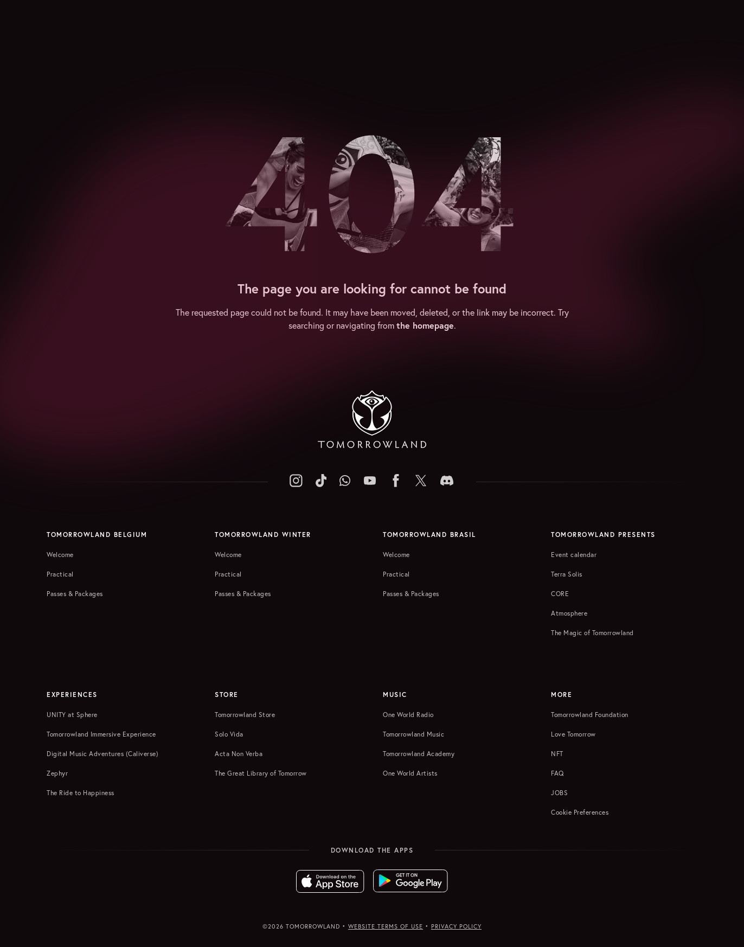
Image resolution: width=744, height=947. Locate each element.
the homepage (425, 325)
